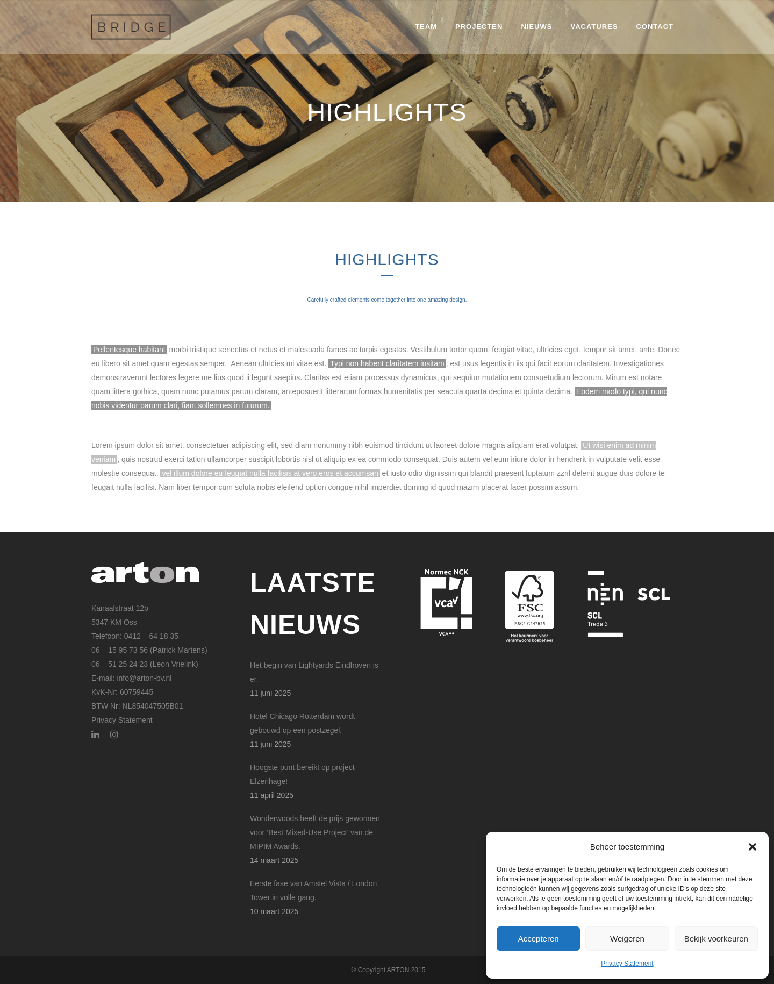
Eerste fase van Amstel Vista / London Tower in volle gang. (313, 890)
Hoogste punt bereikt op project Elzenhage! (302, 774)
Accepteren (538, 938)
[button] (752, 847)
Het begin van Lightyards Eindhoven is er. (314, 672)
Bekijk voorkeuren (716, 938)
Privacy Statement (627, 963)
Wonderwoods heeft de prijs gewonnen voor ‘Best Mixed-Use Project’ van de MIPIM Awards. (315, 832)
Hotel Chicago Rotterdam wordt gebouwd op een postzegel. (302, 723)
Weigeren (627, 938)
